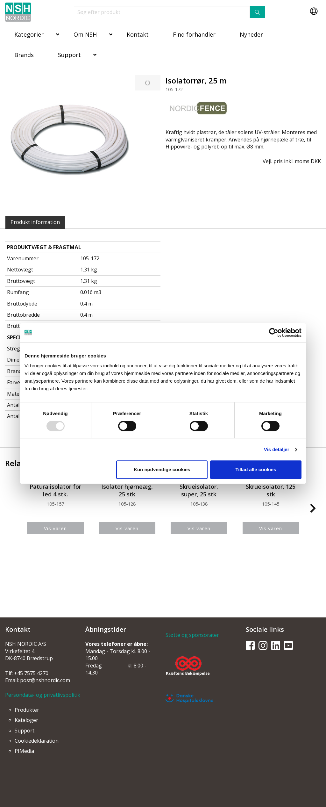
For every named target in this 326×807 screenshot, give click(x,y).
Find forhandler (194, 34)
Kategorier (29, 34)
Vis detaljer (276, 449)
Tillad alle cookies (255, 469)
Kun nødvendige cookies (162, 469)
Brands (24, 55)
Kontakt (138, 34)
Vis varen (55, 528)
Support (69, 55)
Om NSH (85, 34)
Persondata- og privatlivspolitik (42, 694)
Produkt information (35, 222)
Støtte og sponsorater (192, 634)
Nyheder (251, 34)
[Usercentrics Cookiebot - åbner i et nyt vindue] (273, 332)
